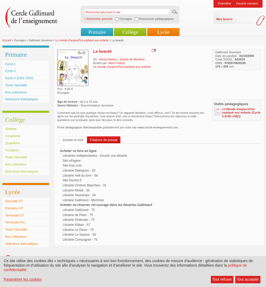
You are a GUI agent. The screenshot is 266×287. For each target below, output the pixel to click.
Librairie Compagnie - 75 (80, 239)
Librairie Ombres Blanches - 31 (84, 185)
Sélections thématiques (21, 99)
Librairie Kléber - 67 (76, 225)
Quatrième (12, 143)
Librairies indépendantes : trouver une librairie (95, 156)
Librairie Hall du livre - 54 (80, 175)
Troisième (12, 150)
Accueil (6, 40)
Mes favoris (224, 19)
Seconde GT (14, 201)
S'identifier (224, 3)
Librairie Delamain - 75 (79, 220)
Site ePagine (72, 161)
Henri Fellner (116, 63)
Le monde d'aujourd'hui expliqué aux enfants (81, 40)
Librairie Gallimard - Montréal (83, 200)
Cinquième (12, 136)
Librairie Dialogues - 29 (79, 170)
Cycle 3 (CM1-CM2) (19, 78)
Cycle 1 (10, 64)
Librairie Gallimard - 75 (79, 210)
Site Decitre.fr (72, 180)
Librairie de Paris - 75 (78, 215)
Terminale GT (14, 215)
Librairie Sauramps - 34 (79, 195)
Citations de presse (103, 140)
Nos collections (16, 92)
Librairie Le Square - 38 (79, 234)
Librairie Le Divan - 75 (78, 230)
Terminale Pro (15, 222)
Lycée (163, 32)
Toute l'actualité (16, 85)
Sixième (10, 129)
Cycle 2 (10, 71)
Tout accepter (248, 279)
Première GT (14, 208)
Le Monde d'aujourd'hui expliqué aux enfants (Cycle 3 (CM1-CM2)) (241, 112)
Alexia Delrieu (108, 59)
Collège (130, 32)
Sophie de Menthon (132, 59)
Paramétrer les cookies (23, 279)
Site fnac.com (72, 165)
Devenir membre (247, 3)
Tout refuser (222, 279)
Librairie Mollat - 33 (76, 190)
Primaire (97, 32)
